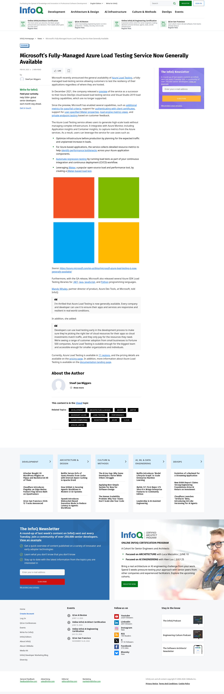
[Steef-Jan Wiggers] (22, 79)
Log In (23, 620)
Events (179, 11)
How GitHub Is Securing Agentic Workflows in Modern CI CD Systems (72, 491)
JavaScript (90, 282)
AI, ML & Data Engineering (143, 464)
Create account (27, 616)
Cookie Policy (184, 686)
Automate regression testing (71, 159)
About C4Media (26, 648)
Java (81, 282)
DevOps (167, 11)
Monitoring (99, 420)
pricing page (76, 358)
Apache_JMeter (77, 425)
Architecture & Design (85, 11)
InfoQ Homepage (27, 38)
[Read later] (68, 71)
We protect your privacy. (171, 105)
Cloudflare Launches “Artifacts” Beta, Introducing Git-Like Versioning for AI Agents (185, 502)
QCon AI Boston (79, 617)
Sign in (198, 3)
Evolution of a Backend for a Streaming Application (187, 476)
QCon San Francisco (81, 640)
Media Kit (24, 653)
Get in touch (25, 108)
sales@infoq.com (48, 684)
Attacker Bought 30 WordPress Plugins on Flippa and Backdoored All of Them (35, 479)
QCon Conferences (28, 625)
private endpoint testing (65, 115)
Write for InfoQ (26, 634)
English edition (95, 3)
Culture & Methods (144, 11)
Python (105, 282)
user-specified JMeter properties (82, 112)
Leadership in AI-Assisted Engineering (149, 504)
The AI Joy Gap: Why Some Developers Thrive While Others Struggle (111, 477)
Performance (118, 415)
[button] (181, 99)
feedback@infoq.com (28, 684)
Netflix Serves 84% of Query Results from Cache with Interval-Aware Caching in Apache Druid (74, 479)
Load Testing (99, 415)
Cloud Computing (79, 420)
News (40, 38)
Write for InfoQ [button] (111, 3)
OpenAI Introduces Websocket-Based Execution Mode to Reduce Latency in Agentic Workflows (73, 505)
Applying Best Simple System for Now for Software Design (109, 489)
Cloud (24, 45)
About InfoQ (25, 643)
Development (56, 11)
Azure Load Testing (122, 77)
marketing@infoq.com (92, 684)
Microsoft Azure (79, 415)
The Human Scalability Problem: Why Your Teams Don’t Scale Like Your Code (111, 501)
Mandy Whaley (59, 288)
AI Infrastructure (115, 11)
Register (185, 3)
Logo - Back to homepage (31, 10)
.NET (75, 282)
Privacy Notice (152, 686)
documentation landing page (95, 362)
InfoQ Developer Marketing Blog (34, 657)
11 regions (104, 355)
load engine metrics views (114, 112)
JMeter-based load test (79, 171)
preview (103, 91)
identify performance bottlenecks (79, 150)
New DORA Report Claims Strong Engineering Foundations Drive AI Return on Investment (186, 488)
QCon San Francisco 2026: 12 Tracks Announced (35, 504)
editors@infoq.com (69, 684)
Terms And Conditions (168, 686)
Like (59, 71)
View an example (30, 542)
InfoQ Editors (25, 639)
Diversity (23, 662)
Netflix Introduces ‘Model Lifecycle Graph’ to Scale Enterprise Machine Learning (149, 479)
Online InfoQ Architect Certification (89, 624)
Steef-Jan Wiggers (33, 79)
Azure (114, 420)
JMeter (72, 167)
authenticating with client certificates (115, 108)
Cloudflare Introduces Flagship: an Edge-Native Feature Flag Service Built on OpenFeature (35, 493)
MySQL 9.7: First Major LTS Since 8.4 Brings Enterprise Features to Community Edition (149, 493)
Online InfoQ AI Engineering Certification (85, 632)
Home (22, 611)
